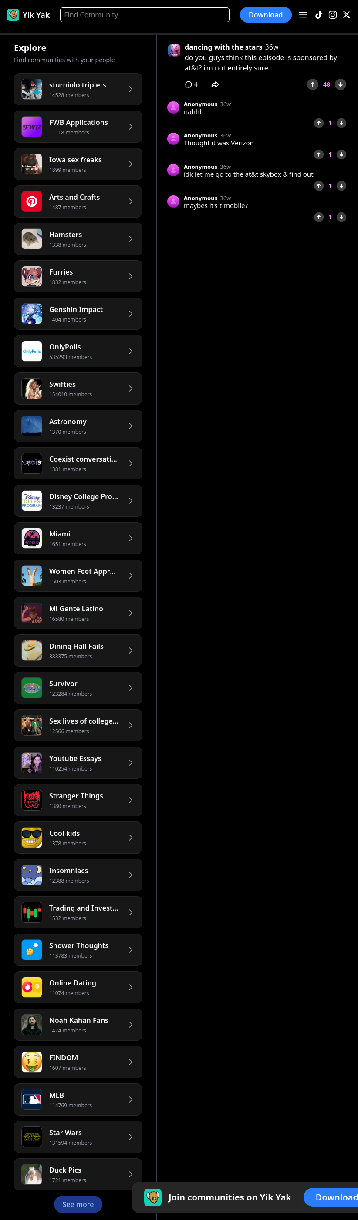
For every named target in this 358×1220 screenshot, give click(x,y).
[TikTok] (318, 15)
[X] (346, 15)
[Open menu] (303, 15)
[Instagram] (332, 15)
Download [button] (266, 15)
